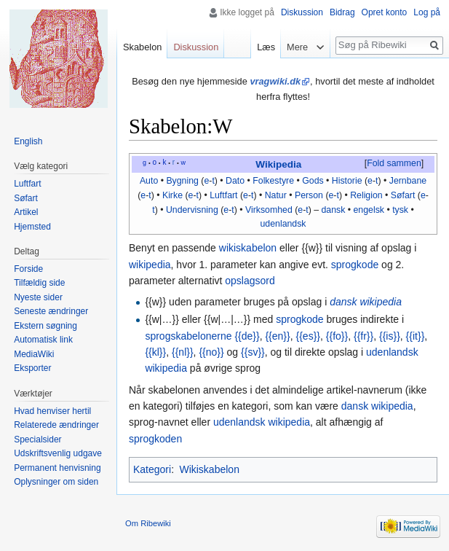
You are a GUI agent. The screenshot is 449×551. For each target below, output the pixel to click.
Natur (276, 195)
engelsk (369, 210)
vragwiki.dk (275, 81)
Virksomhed (269, 210)
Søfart (403, 195)
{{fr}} (363, 336)
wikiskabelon (248, 248)
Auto (149, 181)
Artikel (26, 212)
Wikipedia (278, 164)
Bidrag (342, 12)
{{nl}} (183, 352)
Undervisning (192, 210)
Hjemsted (32, 227)
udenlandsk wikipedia (261, 422)
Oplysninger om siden (56, 482)
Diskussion (302, 12)
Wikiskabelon (209, 469)
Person (309, 195)
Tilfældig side (39, 283)
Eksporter (32, 368)
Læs (264, 47)
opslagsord (250, 280)
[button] (393, 164)
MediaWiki (34, 354)
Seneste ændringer (51, 311)
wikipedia (150, 264)
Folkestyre (273, 181)
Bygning (182, 181)
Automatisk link (43, 340)
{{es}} (308, 336)
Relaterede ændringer (56, 425)
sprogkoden (155, 439)
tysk (400, 210)
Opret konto (385, 12)
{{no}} (211, 352)
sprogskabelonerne (188, 336)
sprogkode (354, 264)
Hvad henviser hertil (52, 411)
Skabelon (142, 47)
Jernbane (407, 181)
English (28, 141)
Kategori (152, 469)
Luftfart (223, 195)
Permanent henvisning (57, 468)
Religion (366, 195)
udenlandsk (283, 224)
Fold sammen (394, 163)
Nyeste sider (38, 297)
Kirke (172, 195)
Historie (347, 181)
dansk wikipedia (366, 302)
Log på (426, 12)
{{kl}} (155, 352)
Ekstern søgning (45, 326)
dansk (334, 210)
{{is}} (389, 336)
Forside (28, 269)
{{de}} (246, 336)
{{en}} (277, 336)
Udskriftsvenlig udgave (58, 453)
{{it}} (415, 336)
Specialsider (37, 439)
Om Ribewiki (148, 523)
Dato (235, 181)
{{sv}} (253, 352)
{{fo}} (337, 336)
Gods (312, 181)
